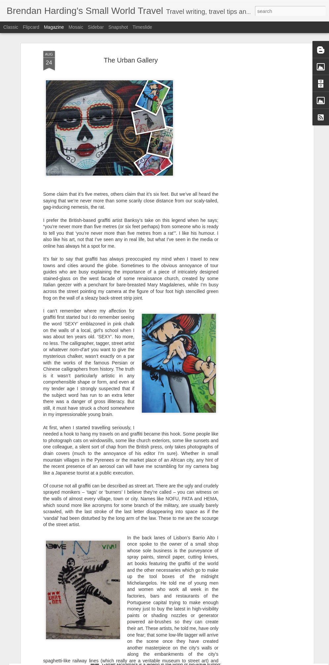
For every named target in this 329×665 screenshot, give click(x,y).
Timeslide (142, 27)
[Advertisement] (255, 119)
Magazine (54, 27)
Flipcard (31, 27)
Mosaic (75, 27)
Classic (10, 27)
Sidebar (96, 27)
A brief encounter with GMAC (136, 657)
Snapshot (118, 27)
